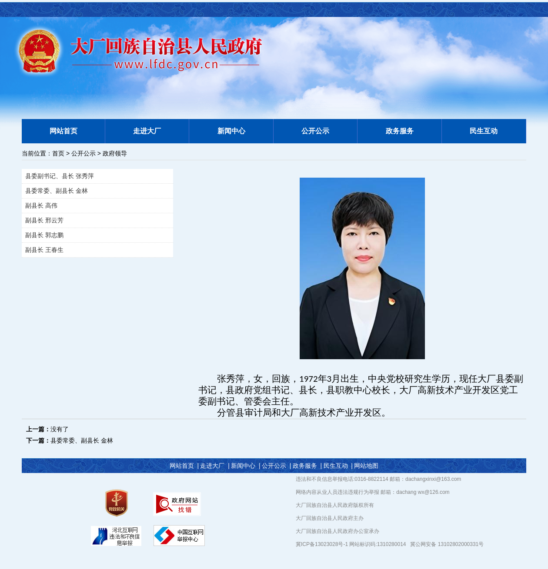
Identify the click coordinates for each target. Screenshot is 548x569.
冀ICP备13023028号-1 (322, 544)
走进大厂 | (214, 465)
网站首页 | (184, 465)
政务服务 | (307, 465)
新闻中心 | (245, 465)
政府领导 (115, 153)
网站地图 (366, 465)
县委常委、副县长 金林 (81, 440)
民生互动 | (338, 465)
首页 (58, 153)
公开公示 (83, 153)
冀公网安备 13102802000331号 (447, 544)
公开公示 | (276, 465)
